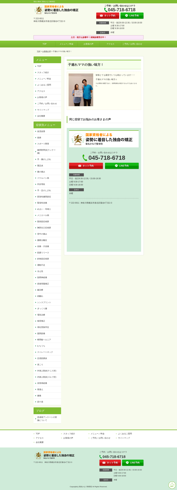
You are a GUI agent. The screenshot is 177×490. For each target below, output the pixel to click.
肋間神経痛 (42, 277)
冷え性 (40, 271)
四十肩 (40, 402)
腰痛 (39, 396)
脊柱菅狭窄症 (43, 327)
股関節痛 (41, 333)
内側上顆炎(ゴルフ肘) (46, 377)
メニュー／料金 (66, 44)
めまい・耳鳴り (44, 209)
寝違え (40, 389)
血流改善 (41, 131)
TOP (45, 44)
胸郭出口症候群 (44, 228)
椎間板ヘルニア (44, 340)
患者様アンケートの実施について (47, 418)
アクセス (110, 44)
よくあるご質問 (44, 85)
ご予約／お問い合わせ (132, 44)
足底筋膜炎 (42, 358)
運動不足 (41, 265)
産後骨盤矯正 (43, 284)
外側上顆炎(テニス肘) (46, 371)
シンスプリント (44, 302)
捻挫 (39, 138)
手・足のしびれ (44, 190)
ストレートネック (45, 352)
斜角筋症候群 (43, 259)
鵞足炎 (40, 166)
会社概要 (41, 116)
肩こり (40, 365)
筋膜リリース (43, 253)
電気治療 (41, 315)
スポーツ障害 (43, 144)
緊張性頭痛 (42, 203)
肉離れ (40, 296)
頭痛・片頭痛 (43, 246)
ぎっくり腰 (42, 308)
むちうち (41, 346)
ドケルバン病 (43, 178)
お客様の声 (88, 44)
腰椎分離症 (42, 240)
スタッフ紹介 (43, 72)
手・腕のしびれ (44, 159)
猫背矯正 (41, 321)
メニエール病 (43, 215)
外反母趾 (41, 184)
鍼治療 (40, 290)
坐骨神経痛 (42, 383)
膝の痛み (41, 172)
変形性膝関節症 (44, 197)
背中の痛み (42, 234)
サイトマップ (43, 110)
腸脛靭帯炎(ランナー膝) (46, 151)
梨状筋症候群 (43, 221)
